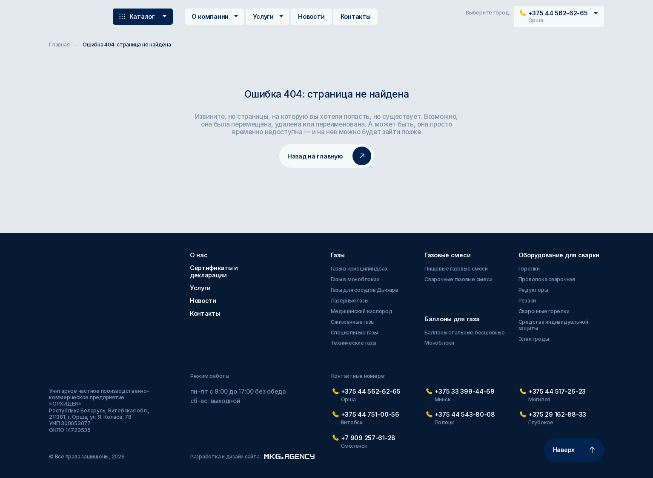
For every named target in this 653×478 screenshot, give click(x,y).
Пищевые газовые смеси (456, 268)
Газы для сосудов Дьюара (364, 290)
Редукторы (533, 290)
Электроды (533, 339)
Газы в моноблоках (355, 279)
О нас (199, 255)
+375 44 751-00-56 (370, 414)
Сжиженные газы (353, 322)
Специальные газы (354, 332)
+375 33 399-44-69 (465, 391)
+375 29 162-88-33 (557, 414)
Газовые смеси (447, 255)
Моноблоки (439, 343)
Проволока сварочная (546, 279)
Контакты (356, 16)
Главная (59, 44)
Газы (338, 255)
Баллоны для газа (451, 319)
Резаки (527, 300)
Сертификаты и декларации (214, 271)
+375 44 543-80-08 (465, 414)
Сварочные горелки (544, 311)
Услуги (269, 16)
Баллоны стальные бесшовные (464, 332)
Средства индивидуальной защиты (553, 325)
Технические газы (353, 343)
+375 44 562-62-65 (371, 391)
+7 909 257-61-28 (368, 437)
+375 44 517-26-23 (557, 391)
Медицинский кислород (361, 311)
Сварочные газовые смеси (458, 279)
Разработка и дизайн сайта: (252, 456)
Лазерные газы (350, 300)
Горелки (529, 268)
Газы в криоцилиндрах (359, 268)
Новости (311, 16)
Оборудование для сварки (558, 255)
